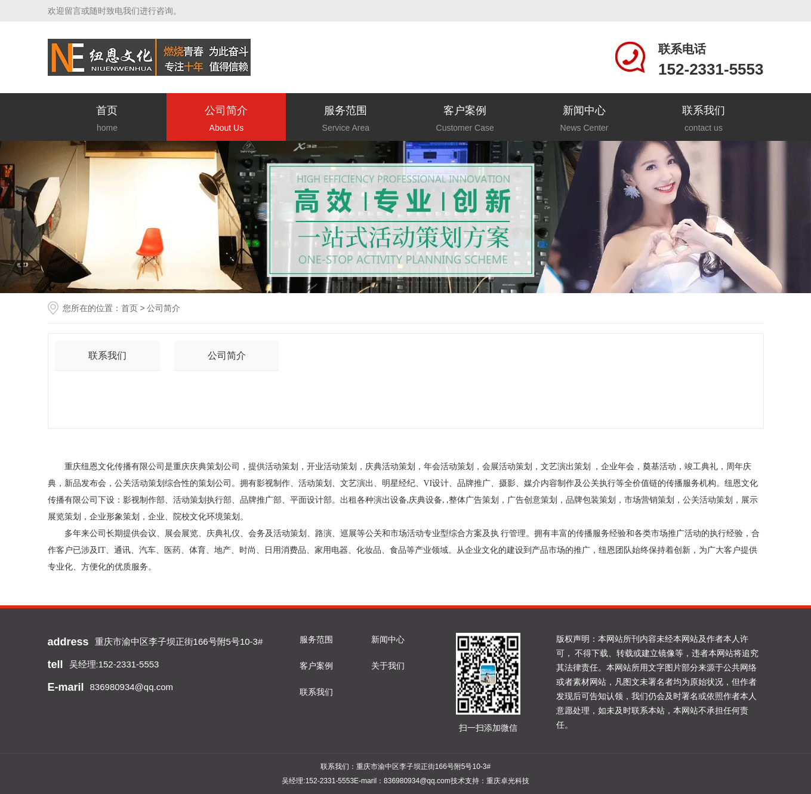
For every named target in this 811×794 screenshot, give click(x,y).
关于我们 (388, 665)
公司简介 (226, 119)
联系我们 (703, 119)
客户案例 (465, 119)
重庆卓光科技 (507, 781)
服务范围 (345, 119)
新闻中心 (584, 119)
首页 (107, 119)
